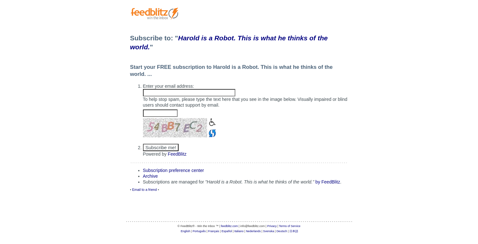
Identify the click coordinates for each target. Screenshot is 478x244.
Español (227, 231)
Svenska (268, 231)
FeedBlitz (177, 154)
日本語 (293, 231)
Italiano (239, 231)
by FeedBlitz (327, 181)
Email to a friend (144, 189)
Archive (150, 176)
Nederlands (253, 231)
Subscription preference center (173, 170)
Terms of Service (289, 226)
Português (199, 231)
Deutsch (281, 231)
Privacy (272, 226)
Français (213, 231)
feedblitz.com (229, 226)
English (185, 231)
